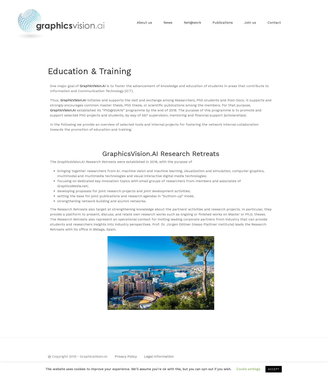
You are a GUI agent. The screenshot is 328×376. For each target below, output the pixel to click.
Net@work (192, 22)
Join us (250, 22)
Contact (274, 22)
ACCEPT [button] (273, 369)
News (168, 22)
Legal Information (159, 356)
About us (144, 22)
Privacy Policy (126, 356)
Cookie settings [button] (248, 369)
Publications (223, 22)
